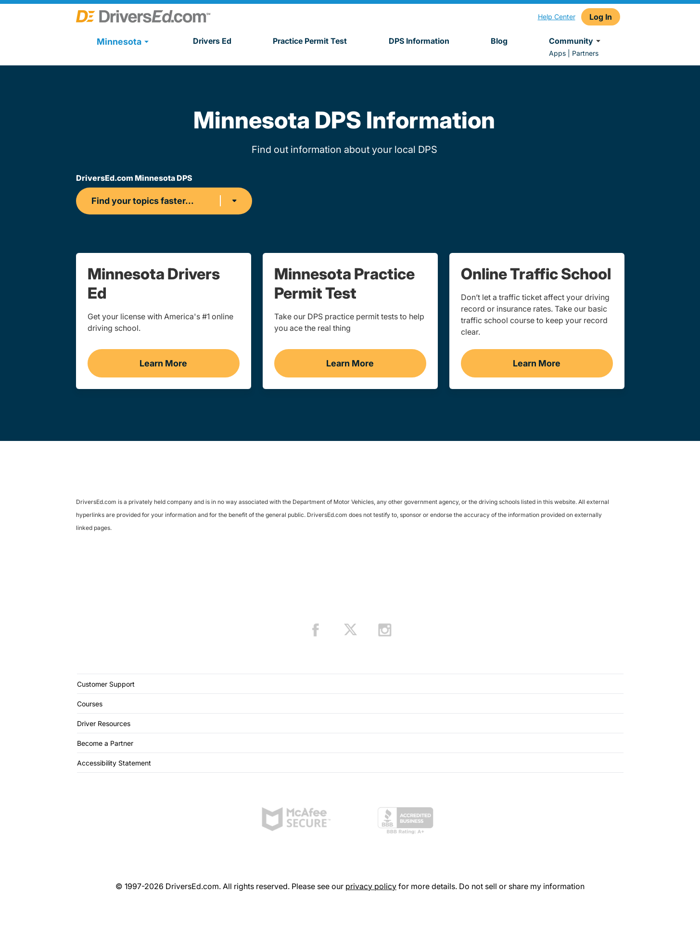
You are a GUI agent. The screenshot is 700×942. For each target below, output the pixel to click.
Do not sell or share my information (522, 886)
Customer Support (106, 684)
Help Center (556, 17)
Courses (89, 704)
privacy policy (370, 886)
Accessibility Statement (114, 763)
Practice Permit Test (310, 41)
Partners (585, 53)
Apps (557, 53)
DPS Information (419, 41)
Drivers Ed (212, 41)
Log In (600, 17)
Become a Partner (105, 743)
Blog (499, 41)
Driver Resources (103, 723)
